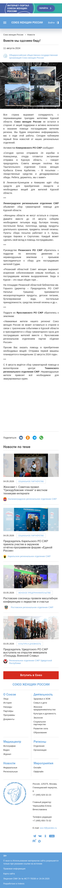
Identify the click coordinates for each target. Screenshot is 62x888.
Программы (9, 715)
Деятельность (43, 695)
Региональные (10, 771)
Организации (40, 750)
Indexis (21, 884)
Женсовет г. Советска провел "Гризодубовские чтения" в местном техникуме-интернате (25, 490)
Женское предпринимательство (34, 592)
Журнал (7, 754)
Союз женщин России (27, 22)
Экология (38, 717)
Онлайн (37, 767)
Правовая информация (14, 869)
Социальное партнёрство (31, 481)
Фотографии (9, 746)
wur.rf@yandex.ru (48, 828)
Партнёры (8, 711)
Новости (9, 763)
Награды (7, 707)
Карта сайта (9, 874)
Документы (8, 719)
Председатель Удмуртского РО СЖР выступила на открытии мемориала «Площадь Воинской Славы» (25, 652)
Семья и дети (40, 702)
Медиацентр (12, 742)
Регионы (40, 742)
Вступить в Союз (31, 675)
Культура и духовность (29, 643)
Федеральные (10, 767)
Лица (5, 699)
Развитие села (41, 728)
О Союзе (9, 695)
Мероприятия (43, 763)
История (7, 702)
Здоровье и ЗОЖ (42, 699)
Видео (6, 750)
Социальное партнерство (40, 723)
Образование (40, 732)
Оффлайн (38, 771)
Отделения (39, 746)
